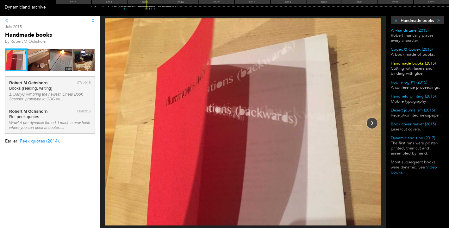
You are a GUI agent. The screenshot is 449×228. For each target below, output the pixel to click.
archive (39, 7)
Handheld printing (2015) (413, 96)
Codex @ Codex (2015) (412, 49)
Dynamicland (17, 7)
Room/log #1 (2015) (409, 82)
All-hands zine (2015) (409, 30)
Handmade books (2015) (413, 63)
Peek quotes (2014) (39, 141)
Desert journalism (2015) (413, 110)
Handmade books (417, 20)
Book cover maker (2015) (413, 124)
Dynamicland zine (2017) (413, 138)
